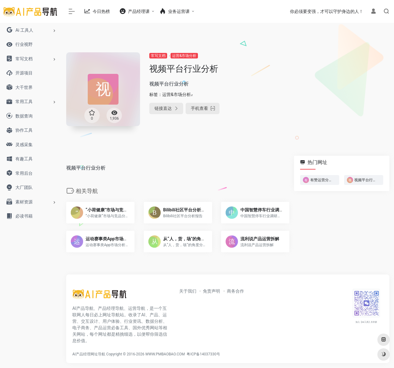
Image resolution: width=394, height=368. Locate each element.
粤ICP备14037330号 (203, 354)
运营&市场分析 (184, 56)
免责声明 (211, 291)
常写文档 (158, 56)
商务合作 (235, 291)
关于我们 (187, 291)
